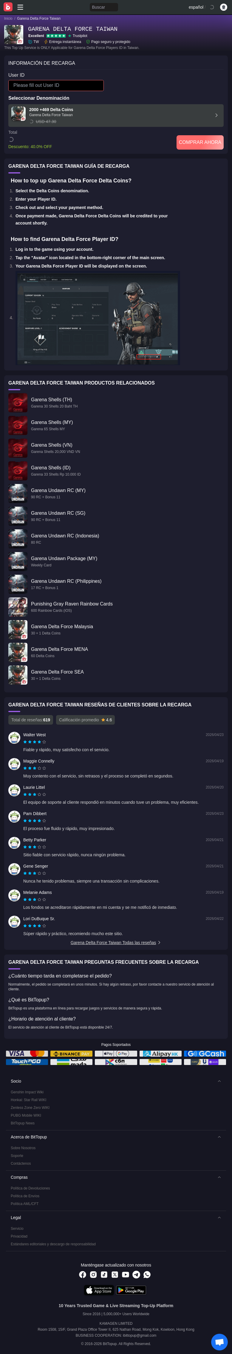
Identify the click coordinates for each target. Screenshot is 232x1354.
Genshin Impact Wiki (27, 1092)
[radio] (25, 742)
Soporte (17, 1156)
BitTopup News (23, 1123)
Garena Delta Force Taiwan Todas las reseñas (116, 942)
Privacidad (19, 1236)
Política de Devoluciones (30, 1188)
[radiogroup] (34, 742)
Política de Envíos (25, 1196)
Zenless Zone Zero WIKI (30, 1108)
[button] (116, 1081)
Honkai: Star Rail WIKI (28, 1100)
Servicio (17, 1229)
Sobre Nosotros (23, 1148)
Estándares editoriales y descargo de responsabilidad (53, 1244)
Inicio (8, 18)
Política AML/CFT (24, 1204)
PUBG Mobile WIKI (26, 1115)
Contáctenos (21, 1163)
